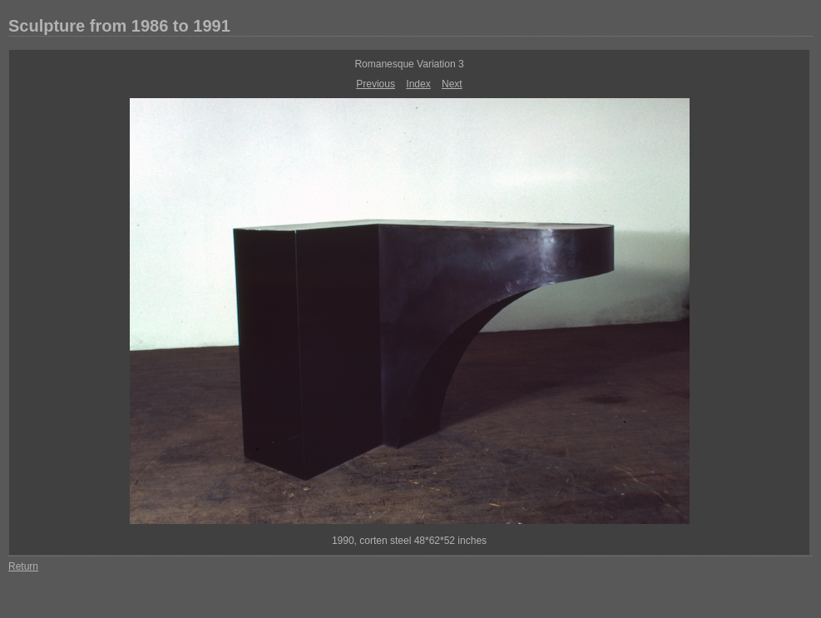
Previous (375, 84)
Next (452, 84)
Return (23, 566)
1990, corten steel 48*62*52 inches (409, 540)
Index (418, 84)
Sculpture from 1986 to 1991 (119, 26)
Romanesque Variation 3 (408, 64)
